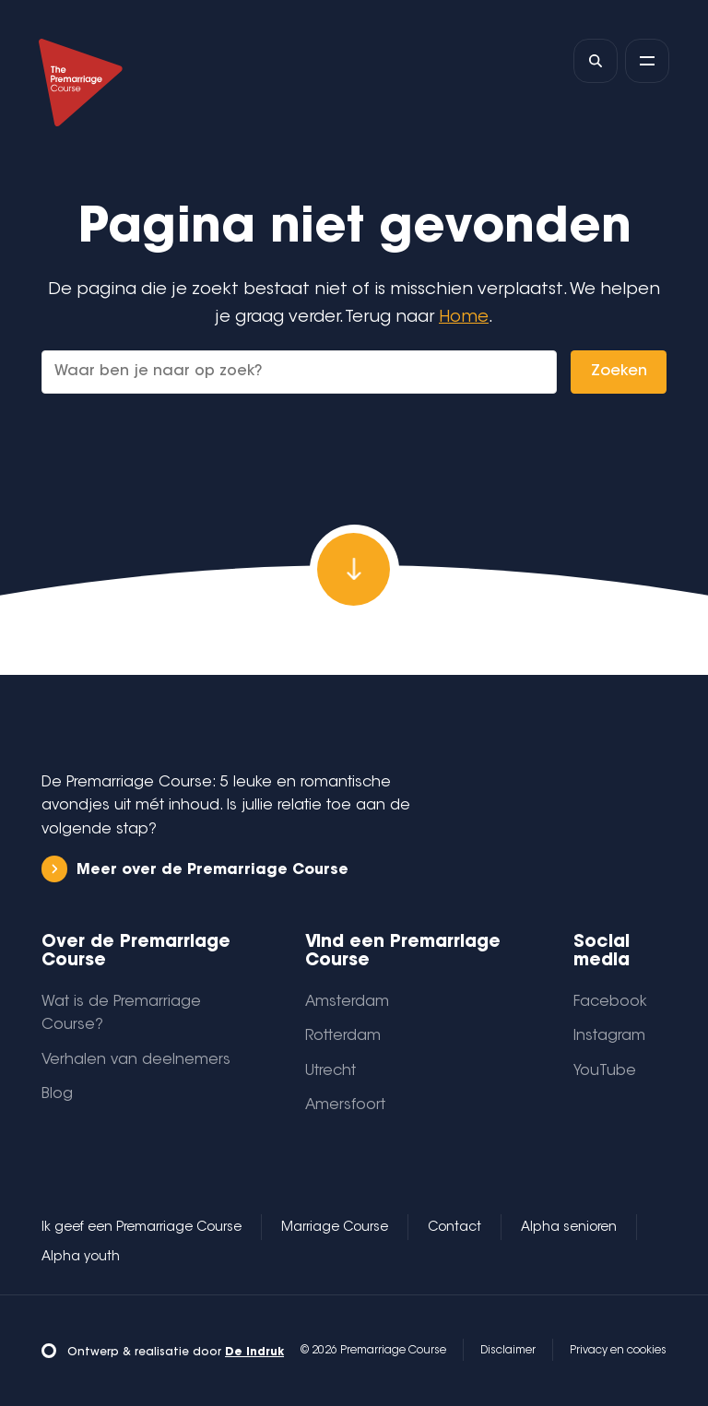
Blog (57, 1094)
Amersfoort (345, 1105)
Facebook (610, 1002)
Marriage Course (334, 1228)
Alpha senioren (569, 1228)
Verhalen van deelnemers (135, 1060)
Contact (454, 1228)
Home (464, 317)
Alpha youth (80, 1257)
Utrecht (330, 1071)
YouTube (604, 1071)
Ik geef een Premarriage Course (141, 1228)
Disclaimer (508, 1350)
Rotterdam (343, 1036)
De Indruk (254, 1352)
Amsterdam (347, 1002)
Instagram (609, 1036)
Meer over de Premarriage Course (194, 869)
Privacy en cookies (618, 1350)
